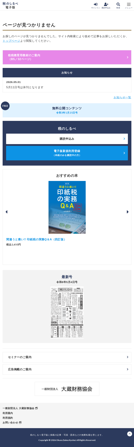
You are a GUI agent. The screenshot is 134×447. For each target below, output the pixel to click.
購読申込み (106, 6)
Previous (6, 211)
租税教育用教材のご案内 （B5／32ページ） (68, 57)
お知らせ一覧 (122, 97)
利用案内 (8, 413)
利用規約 (8, 417)
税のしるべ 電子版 (10, 5)
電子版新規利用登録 (67, 153)
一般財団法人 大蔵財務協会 (18, 408)
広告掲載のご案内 (19, 369)
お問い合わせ (10, 422)
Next (127, 211)
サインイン (95, 6)
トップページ (11, 40)
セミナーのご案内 (19, 357)
